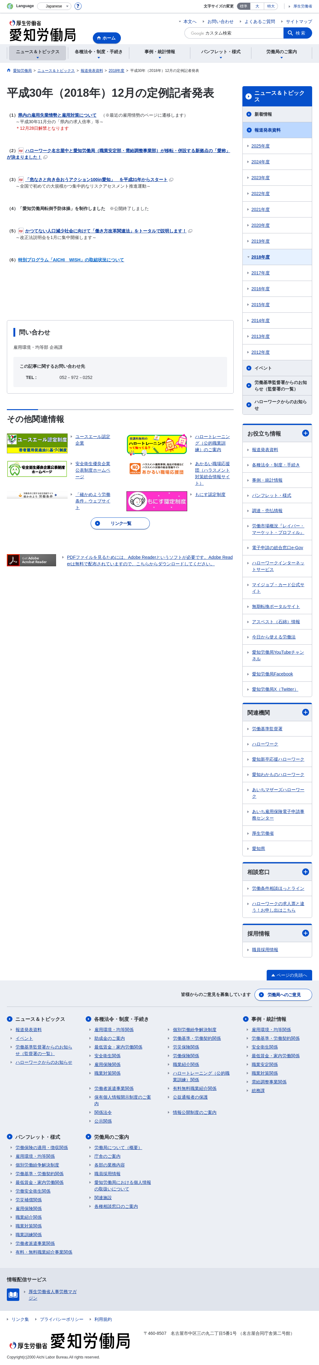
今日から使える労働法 (274, 636)
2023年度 (260, 177)
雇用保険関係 (107, 1064)
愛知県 (258, 848)
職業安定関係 (265, 1064)
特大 (271, 6)
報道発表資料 (268, 130)
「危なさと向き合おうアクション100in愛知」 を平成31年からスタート (95, 179)
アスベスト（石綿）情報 (276, 621)
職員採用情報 (265, 949)
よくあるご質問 (260, 21)
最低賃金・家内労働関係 (118, 1047)
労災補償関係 (29, 1199)
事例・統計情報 (267, 480)
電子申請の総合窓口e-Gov (277, 547)
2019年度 (260, 241)
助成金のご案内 (109, 1038)
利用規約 (103, 1318)
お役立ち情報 (278, 433)
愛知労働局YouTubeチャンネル (278, 655)
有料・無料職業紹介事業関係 (44, 1251)
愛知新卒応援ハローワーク (278, 759)
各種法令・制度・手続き (276, 464)
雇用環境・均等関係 (114, 1029)
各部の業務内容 (109, 1164)
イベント (263, 368)
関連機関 (278, 712)
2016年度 (260, 288)
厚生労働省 (302, 6)
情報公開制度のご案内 (195, 1112)
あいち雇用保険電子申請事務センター (278, 815)
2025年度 (260, 145)
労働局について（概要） (118, 1147)
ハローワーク (265, 744)
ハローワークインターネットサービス (278, 566)
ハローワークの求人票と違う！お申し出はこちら (278, 907)
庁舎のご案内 (107, 1155)
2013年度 (260, 336)
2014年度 (260, 320)
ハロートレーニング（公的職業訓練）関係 (201, 1076)
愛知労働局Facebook (272, 673)
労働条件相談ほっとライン (278, 888)
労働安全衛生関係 (33, 1190)
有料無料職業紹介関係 (195, 1088)
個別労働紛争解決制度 (195, 1029)
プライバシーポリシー (61, 1318)
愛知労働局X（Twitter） (275, 689)
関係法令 (103, 1112)
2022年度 (260, 193)
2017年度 (260, 272)
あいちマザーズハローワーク (278, 793)
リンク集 (20, 1318)
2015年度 (260, 304)
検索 (301, 32)
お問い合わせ (220, 21)
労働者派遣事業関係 (114, 1088)
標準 (243, 6)
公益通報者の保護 (190, 1097)
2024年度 (260, 161)
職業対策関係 (107, 1073)
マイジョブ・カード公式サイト (278, 588)
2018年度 (260, 257)
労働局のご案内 (111, 1136)
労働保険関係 (186, 1055)
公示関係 (103, 1121)
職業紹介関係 (186, 1064)
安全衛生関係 (107, 1055)
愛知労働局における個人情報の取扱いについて (122, 1185)
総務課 (258, 1090)
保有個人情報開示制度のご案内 (122, 1100)
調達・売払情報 (267, 510)
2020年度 (260, 225)
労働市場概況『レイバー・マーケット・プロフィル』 (278, 529)
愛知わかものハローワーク (278, 774)
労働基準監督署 (267, 729)
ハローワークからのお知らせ (281, 405)
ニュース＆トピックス (279, 96)
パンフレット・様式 (271, 495)
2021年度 (260, 209)
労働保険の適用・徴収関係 (42, 1147)
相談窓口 (278, 872)
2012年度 (260, 352)
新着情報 (263, 114)
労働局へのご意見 (284, 994)
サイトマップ (299, 21)
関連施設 (103, 1197)
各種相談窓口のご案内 (116, 1206)
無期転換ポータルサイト (276, 606)
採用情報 (278, 933)
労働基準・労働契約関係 (197, 1038)
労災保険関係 (186, 1047)
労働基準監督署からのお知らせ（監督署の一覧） (281, 385)
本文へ (190, 21)
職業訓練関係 (29, 1234)
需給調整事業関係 (269, 1081)
